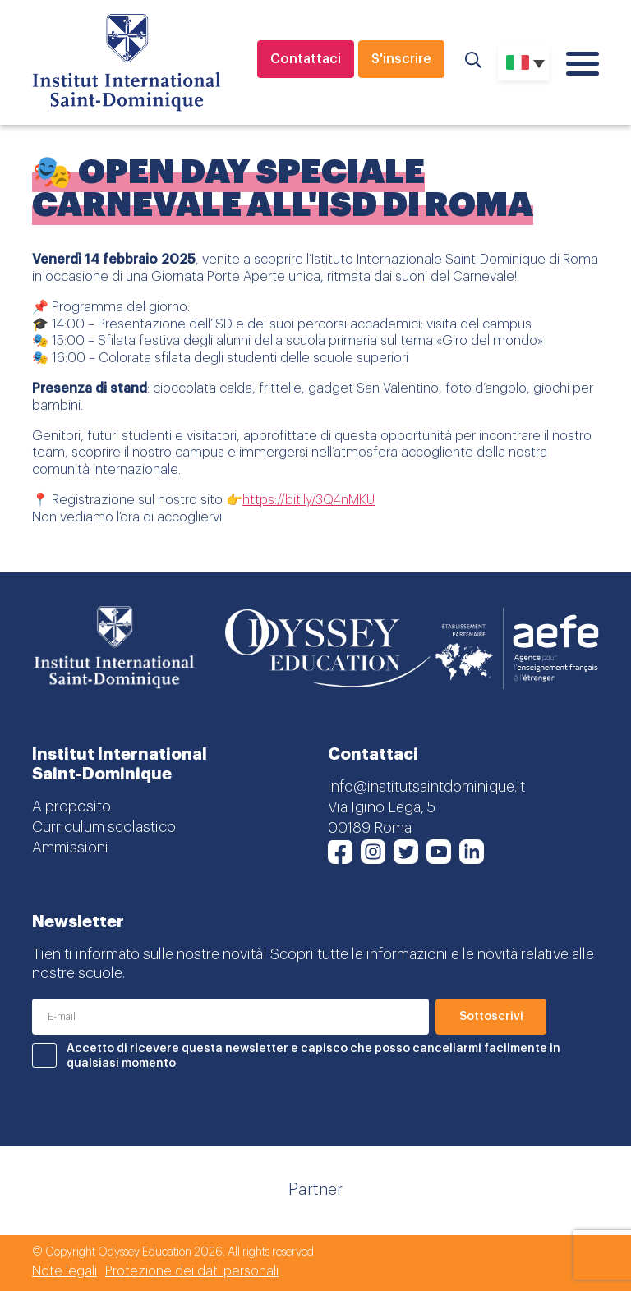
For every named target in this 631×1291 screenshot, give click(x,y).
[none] (524, 62)
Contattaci (305, 59)
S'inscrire (401, 59)
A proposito (71, 806)
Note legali (64, 1271)
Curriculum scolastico (104, 827)
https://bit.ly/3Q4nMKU (308, 500)
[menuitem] (524, 62)
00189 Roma (370, 827)
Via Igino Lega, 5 (381, 807)
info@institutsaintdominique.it (426, 786)
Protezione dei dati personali (192, 1271)
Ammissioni (70, 847)
